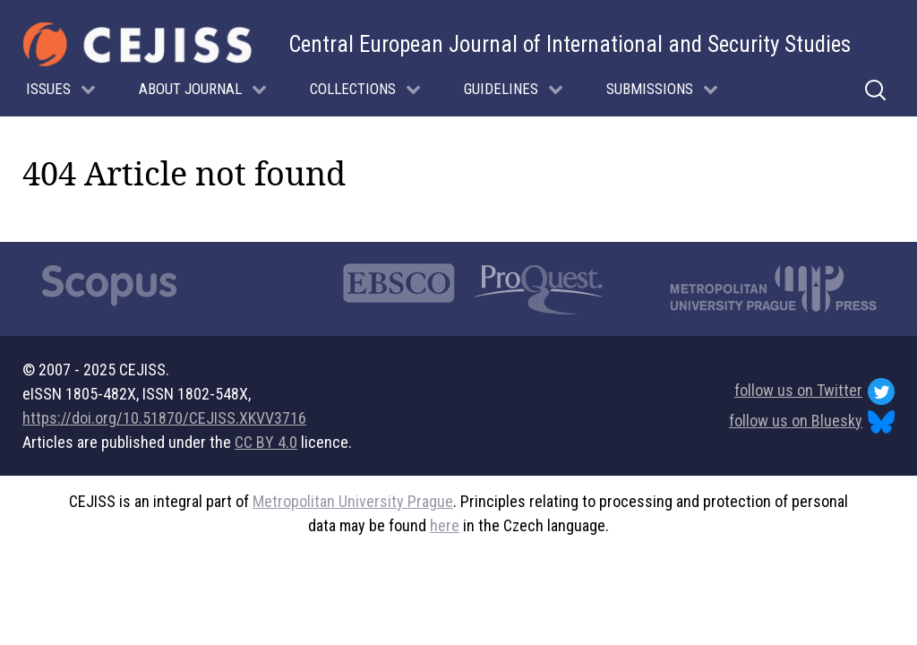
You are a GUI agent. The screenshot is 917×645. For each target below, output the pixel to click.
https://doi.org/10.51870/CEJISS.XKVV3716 (164, 417)
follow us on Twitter (814, 391)
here (444, 525)
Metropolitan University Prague (353, 501)
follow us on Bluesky (812, 422)
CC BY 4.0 (266, 442)
